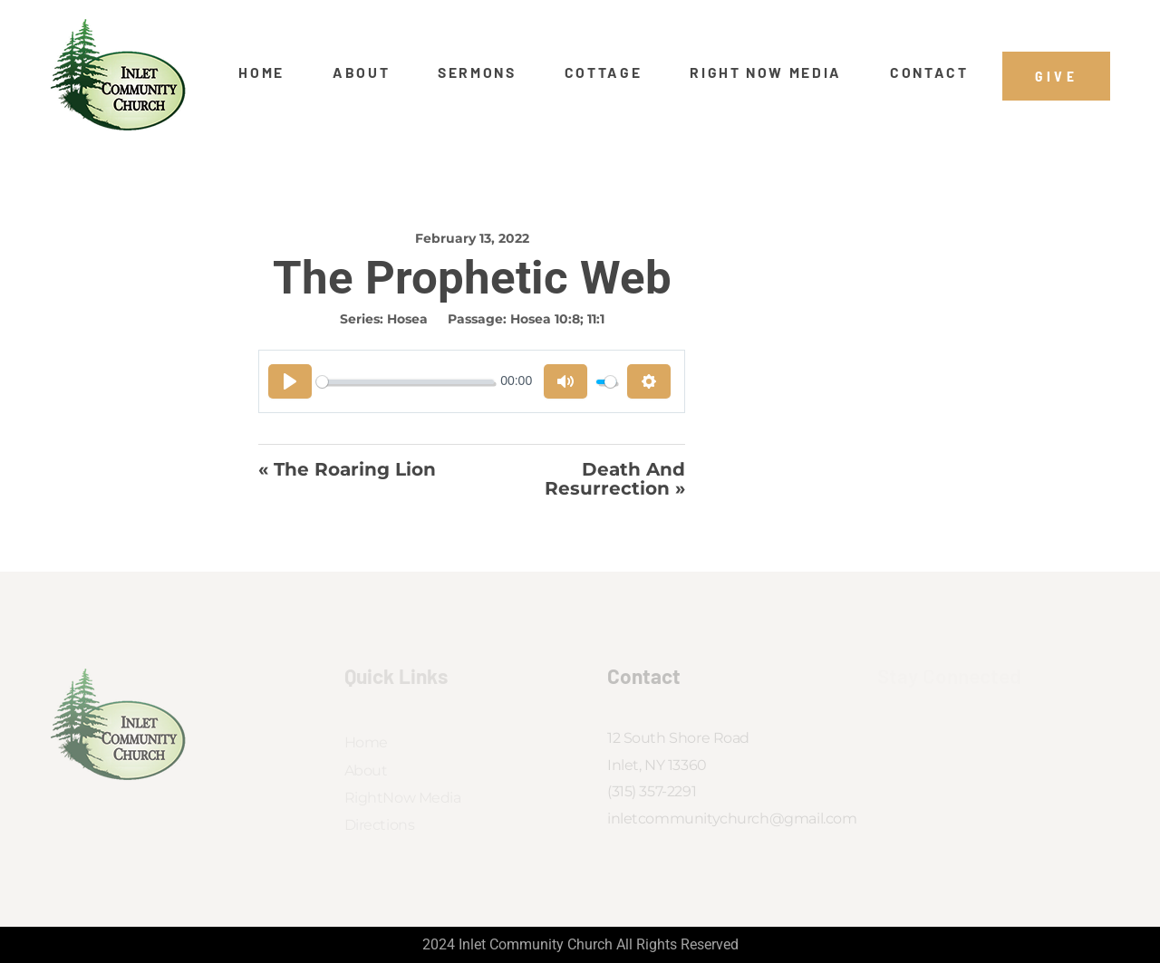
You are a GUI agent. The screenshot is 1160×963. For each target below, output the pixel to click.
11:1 (595, 319)
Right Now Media (766, 72)
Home (261, 72)
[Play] (290, 381)
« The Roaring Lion (347, 470)
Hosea (407, 319)
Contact (929, 72)
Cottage (604, 72)
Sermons (477, 72)
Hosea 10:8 (545, 319)
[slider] (405, 381)
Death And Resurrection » (615, 478)
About (361, 72)
